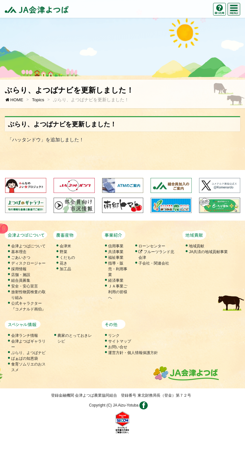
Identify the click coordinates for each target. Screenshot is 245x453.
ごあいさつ (20, 257)
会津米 (65, 246)
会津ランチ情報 (24, 335)
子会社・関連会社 (153, 263)
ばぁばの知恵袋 (24, 358)
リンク (114, 335)
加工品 (65, 269)
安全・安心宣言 (24, 286)
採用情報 (18, 269)
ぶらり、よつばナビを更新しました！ (91, 99)
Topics (38, 99)
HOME (14, 99)
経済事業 (115, 280)
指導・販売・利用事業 (117, 269)
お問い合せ (117, 347)
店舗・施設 (20, 275)
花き (63, 263)
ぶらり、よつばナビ (28, 352)
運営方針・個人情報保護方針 (133, 352)
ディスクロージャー (28, 263)
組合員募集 (20, 280)
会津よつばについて (28, 246)
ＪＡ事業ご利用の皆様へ (117, 292)
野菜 (63, 252)
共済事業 (115, 252)
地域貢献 (196, 246)
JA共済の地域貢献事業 (208, 252)
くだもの (67, 257)
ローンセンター (151, 246)
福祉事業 (115, 257)
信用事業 (115, 246)
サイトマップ (119, 341)
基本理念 (18, 252)
